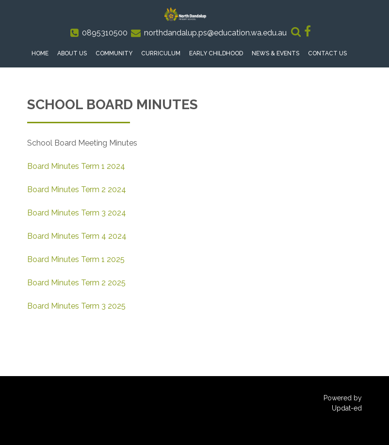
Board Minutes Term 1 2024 (76, 166)
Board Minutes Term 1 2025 (76, 259)
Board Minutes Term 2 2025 (76, 282)
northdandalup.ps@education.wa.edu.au (215, 32)
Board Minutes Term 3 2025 (76, 306)
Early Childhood (216, 53)
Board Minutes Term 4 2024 (77, 236)
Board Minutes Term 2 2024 (76, 189)
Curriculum (160, 53)
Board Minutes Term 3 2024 (76, 212)
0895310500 (105, 32)
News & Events (275, 53)
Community (114, 53)
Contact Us (327, 53)
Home (40, 53)
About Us (72, 53)
